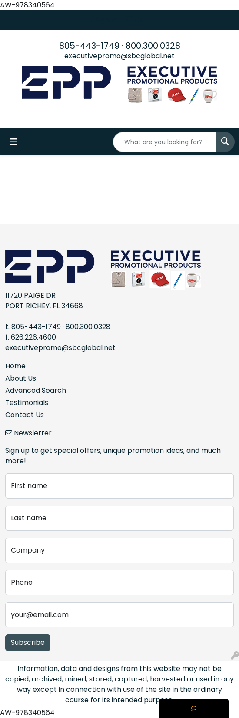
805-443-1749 (89, 46)
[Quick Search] (164, 142)
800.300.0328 (153, 46)
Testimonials (26, 403)
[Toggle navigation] (13, 142)
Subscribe (28, 642)
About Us (20, 378)
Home (15, 366)
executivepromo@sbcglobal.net (119, 56)
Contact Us (24, 415)
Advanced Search (35, 390)
